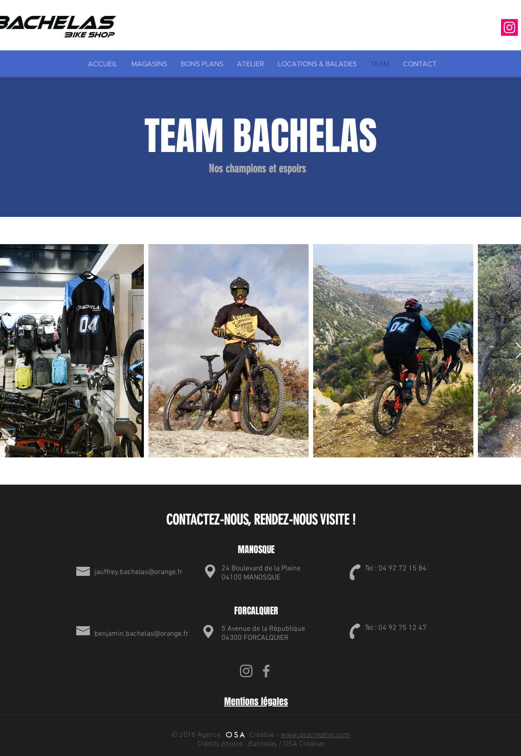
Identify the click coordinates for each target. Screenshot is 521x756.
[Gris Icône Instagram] (246, 671)
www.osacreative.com (315, 735)
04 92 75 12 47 (402, 628)
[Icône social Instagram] (509, 27)
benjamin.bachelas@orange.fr (141, 633)
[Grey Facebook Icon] (266, 671)
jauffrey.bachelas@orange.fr (138, 572)
